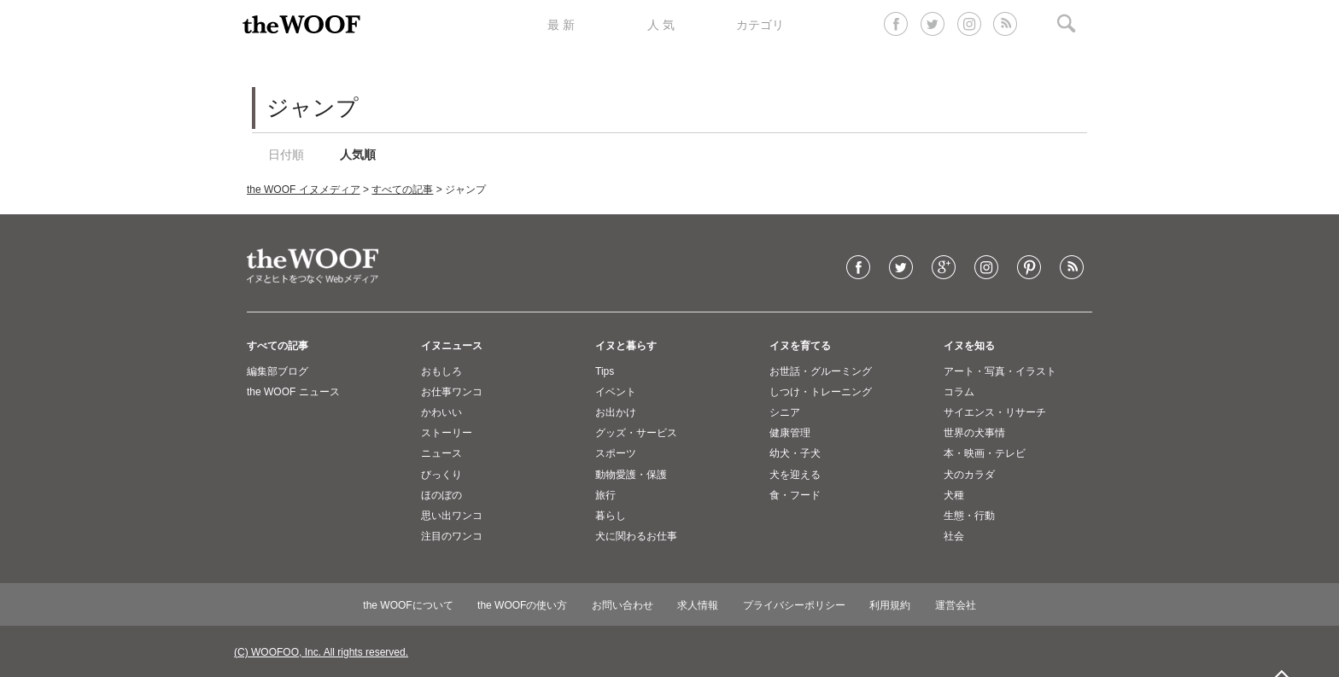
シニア (784, 412)
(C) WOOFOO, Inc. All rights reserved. (321, 652)
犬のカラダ (969, 475)
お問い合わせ (622, 605)
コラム (959, 392)
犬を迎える (795, 475)
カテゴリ (760, 25)
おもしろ (441, 371)
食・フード (795, 495)
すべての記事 (402, 190)
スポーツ (615, 453)
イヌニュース (451, 346)
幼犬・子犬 (795, 453)
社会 (954, 536)
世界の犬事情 (974, 433)
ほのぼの (441, 495)
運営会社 (955, 605)
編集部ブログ (277, 371)
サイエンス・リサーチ (995, 412)
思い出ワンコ (451, 516)
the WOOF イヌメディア (303, 190)
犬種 (954, 495)
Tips (604, 371)
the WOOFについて (408, 605)
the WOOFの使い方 (522, 605)
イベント (615, 392)
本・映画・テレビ (985, 453)
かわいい (441, 412)
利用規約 (889, 605)
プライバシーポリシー (794, 605)
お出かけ (615, 412)
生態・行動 (969, 516)
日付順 (286, 154)
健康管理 (789, 433)
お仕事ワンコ (451, 392)
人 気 (661, 25)
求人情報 (697, 605)
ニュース (441, 453)
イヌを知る (969, 346)
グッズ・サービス (636, 433)
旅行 (605, 495)
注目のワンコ (451, 536)
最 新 (561, 25)
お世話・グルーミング (820, 371)
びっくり (441, 475)
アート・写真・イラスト (1000, 371)
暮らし (610, 516)
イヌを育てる (800, 346)
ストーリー (446, 433)
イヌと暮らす (626, 346)
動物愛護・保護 (631, 475)
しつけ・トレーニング (820, 392)
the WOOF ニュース (293, 392)
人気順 (358, 154)
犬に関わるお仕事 (636, 536)
